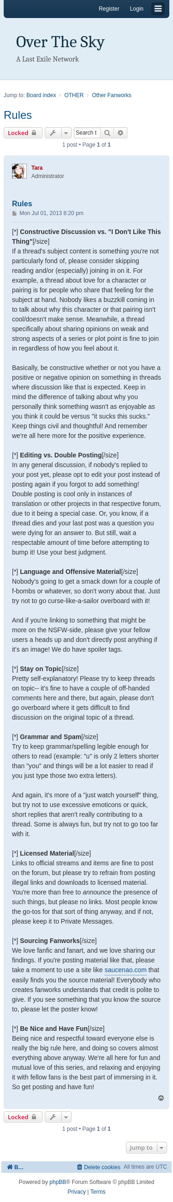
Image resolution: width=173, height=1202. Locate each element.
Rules (18, 115)
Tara (36, 168)
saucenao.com (126, 970)
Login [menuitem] (136, 9)
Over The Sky (60, 41)
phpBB (57, 1182)
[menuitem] (98, 1167)
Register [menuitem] (109, 9)
